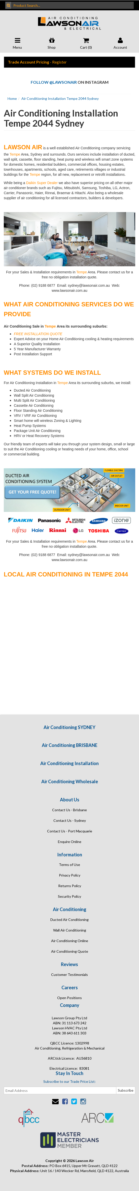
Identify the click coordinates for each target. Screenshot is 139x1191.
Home (12, 98)
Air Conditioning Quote (69, 951)
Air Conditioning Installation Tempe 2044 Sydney (60, 98)
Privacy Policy (69, 875)
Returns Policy (69, 886)
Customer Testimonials (69, 974)
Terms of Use (69, 864)
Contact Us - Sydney (69, 820)
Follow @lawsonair (54, 82)
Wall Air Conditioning (69, 930)
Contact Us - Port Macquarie (69, 831)
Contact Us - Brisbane (69, 810)
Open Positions (69, 998)
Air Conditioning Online (69, 941)
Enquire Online (69, 841)
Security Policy (69, 896)
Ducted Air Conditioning (69, 919)
